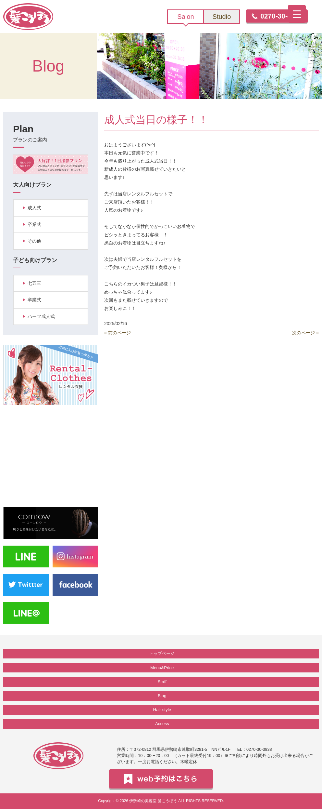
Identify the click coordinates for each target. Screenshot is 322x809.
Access (162, 723)
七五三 (34, 283)
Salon (185, 16)
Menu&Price (162, 667)
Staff (162, 681)
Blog (162, 695)
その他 (34, 241)
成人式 (34, 207)
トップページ (162, 653)
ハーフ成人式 (41, 316)
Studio (222, 16)
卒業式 (34, 224)
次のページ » (305, 332)
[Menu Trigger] (297, 14)
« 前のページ (117, 332)
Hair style (162, 709)
